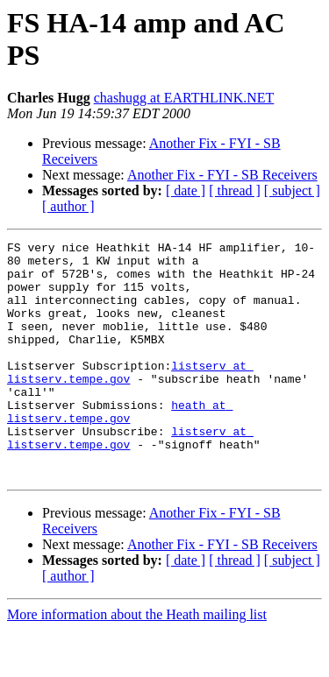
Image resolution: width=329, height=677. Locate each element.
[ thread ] (235, 190)
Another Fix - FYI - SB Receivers (222, 174)
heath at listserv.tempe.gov (119, 446)
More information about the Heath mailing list (137, 661)
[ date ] (185, 190)
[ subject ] (292, 190)
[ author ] (68, 206)
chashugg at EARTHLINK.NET (184, 97)
